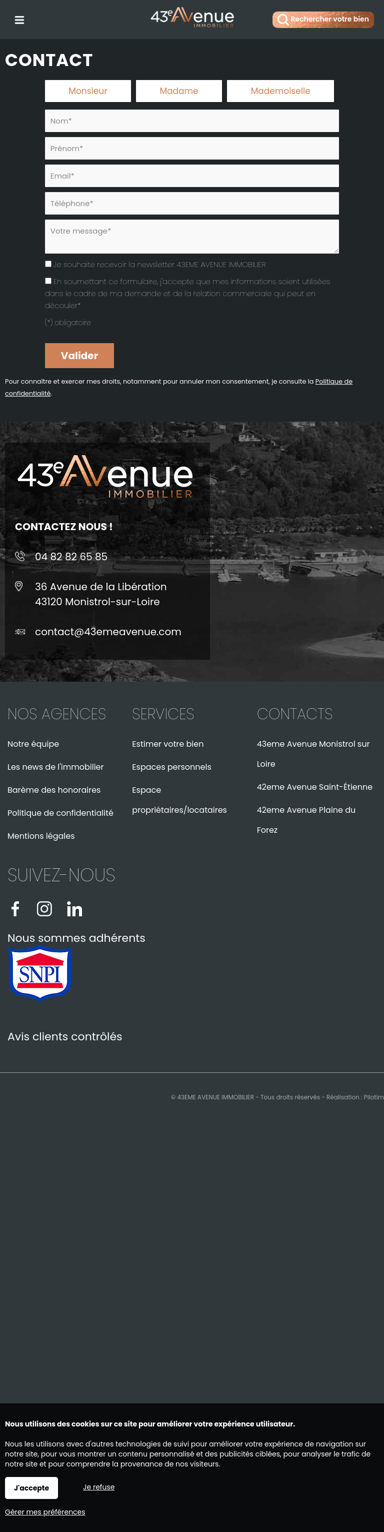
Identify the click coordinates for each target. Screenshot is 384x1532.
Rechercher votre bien (323, 20)
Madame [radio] (179, 91)
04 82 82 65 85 (71, 557)
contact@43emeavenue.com (108, 632)
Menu (18, 18)
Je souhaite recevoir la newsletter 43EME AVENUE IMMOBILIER (160, 264)
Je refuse (98, 1487)
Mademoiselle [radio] (280, 91)
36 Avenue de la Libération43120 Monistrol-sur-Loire (101, 594)
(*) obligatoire (68, 323)
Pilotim (374, 1097)
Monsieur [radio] (87, 91)
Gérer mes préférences (45, 1512)
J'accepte (31, 1488)
